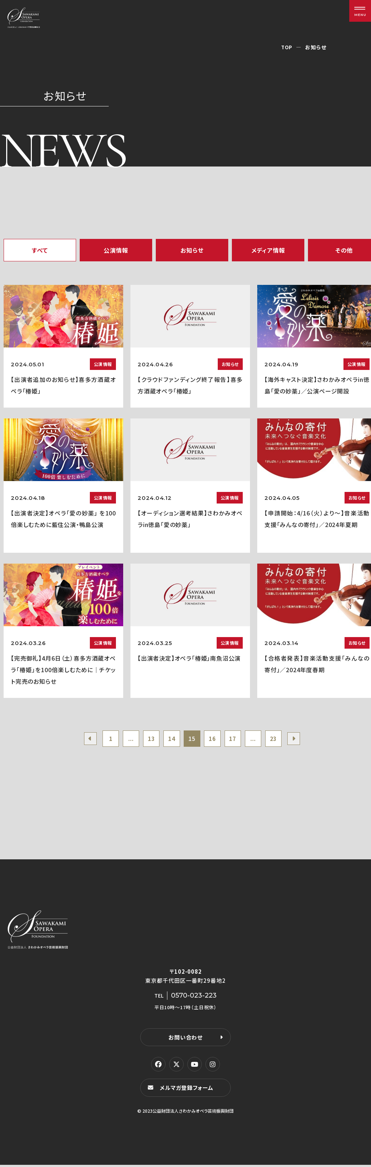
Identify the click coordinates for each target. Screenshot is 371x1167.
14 (170, 739)
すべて (40, 250)
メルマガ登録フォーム (187, 1090)
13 (148, 739)
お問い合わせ (185, 1039)
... (126, 739)
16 (214, 739)
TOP (286, 47)
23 (280, 739)
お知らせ (191, 250)
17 (236, 739)
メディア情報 (268, 250)
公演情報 (116, 250)
